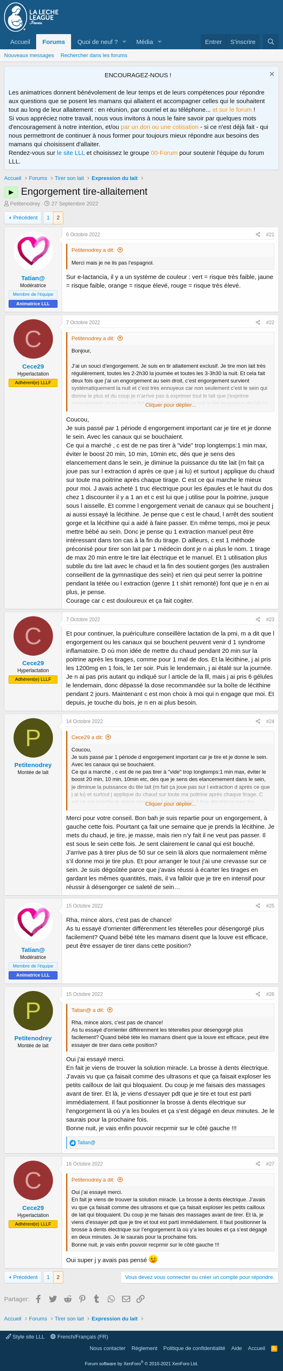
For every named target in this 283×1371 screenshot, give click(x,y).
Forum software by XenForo (141, 1363)
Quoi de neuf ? (97, 41)
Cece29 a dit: (87, 737)
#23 (270, 619)
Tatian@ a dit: (87, 1010)
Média (144, 41)
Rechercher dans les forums (93, 55)
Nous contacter (107, 1348)
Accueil (20, 41)
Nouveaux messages (29, 55)
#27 (270, 1164)
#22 (270, 322)
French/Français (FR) (79, 1337)
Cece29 (33, 366)
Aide (236, 1348)
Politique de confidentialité (194, 1348)
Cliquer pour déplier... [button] (170, 405)
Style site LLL (25, 1337)
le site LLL (71, 152)
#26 (270, 994)
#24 (270, 721)
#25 (270, 906)
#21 (270, 234)
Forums (53, 41)
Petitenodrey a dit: (93, 250)
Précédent (25, 217)
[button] (124, 41)
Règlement (144, 1348)
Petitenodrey (25, 203)
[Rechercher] (271, 41)
